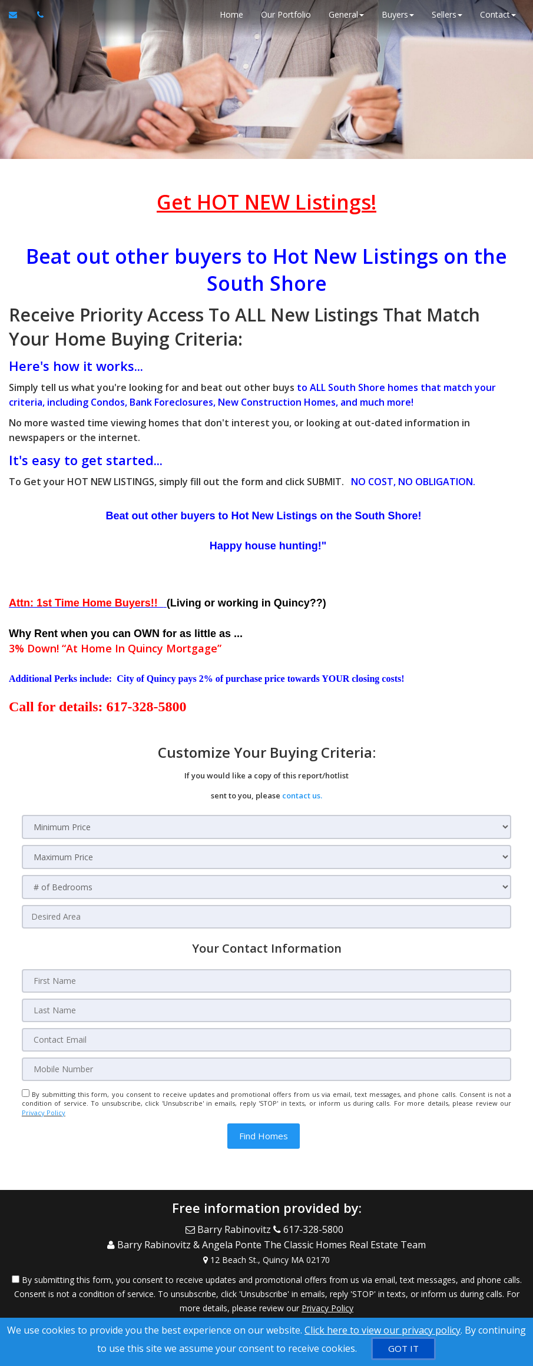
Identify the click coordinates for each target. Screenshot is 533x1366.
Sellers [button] (446, 14)
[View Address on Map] (266, 1256)
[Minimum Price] (266, 827)
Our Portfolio (285, 14)
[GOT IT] (403, 1348)
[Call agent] (37, 14)
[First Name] (266, 981)
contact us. (302, 795)
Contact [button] (497, 14)
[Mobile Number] (266, 1069)
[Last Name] (266, 1010)
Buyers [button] (397, 14)
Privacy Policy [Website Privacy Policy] (43, 1112)
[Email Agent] (18, 14)
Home (231, 14)
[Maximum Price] (266, 857)
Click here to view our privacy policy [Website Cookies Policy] (382, 1330)
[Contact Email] (266, 1040)
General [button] (345, 14)
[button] (263, 1136)
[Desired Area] (266, 917)
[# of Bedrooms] (266, 887)
